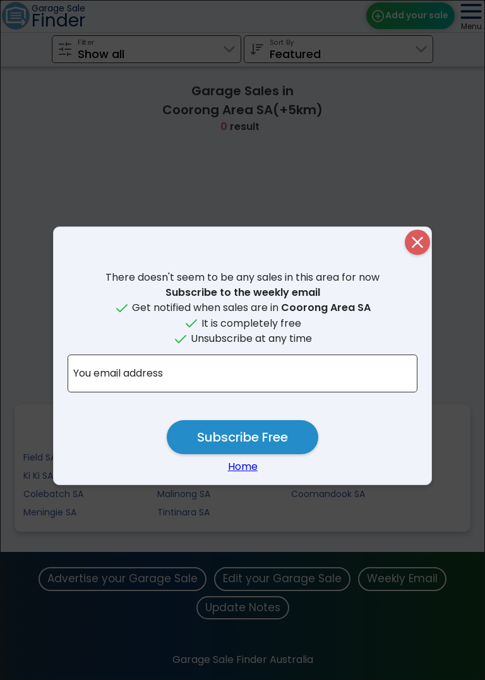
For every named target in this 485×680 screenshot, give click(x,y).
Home (243, 466)
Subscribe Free (242, 437)
